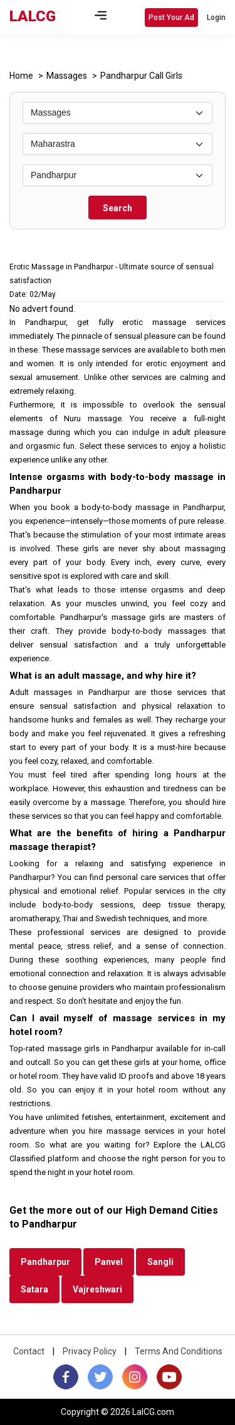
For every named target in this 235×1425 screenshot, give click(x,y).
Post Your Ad (171, 17)
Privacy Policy (90, 1351)
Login (216, 17)
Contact (28, 1351)
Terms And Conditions (178, 1351)
